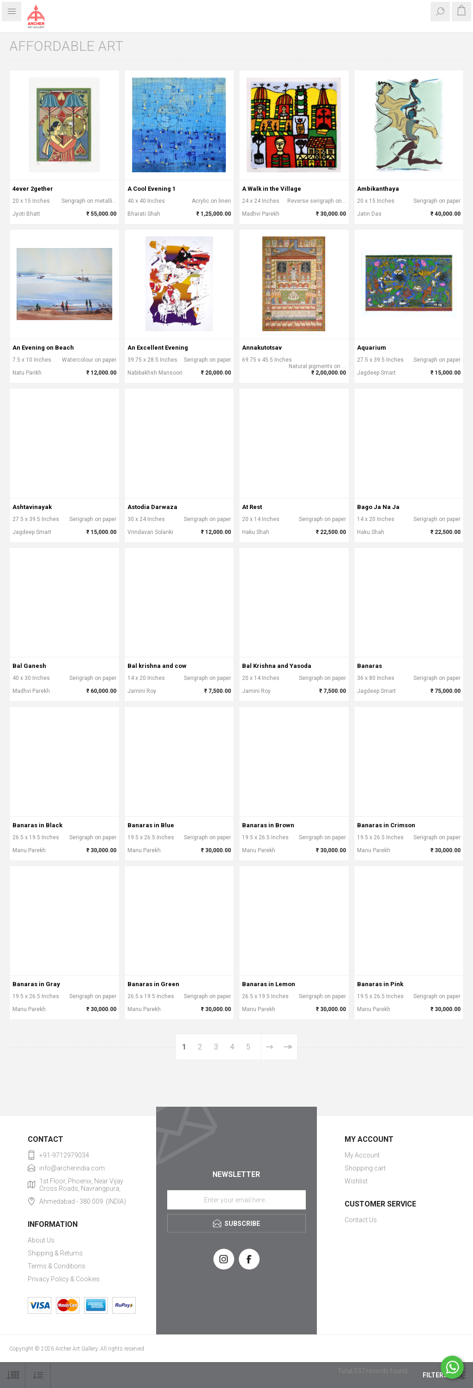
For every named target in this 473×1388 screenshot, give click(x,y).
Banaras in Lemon (268, 984)
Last (287, 1047)
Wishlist (356, 1181)
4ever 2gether (32, 188)
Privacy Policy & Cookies (64, 1279)
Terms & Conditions (56, 1266)
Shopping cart (365, 1168)
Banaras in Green (153, 984)
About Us (41, 1240)
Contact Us (361, 1220)
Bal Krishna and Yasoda (276, 665)
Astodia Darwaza (152, 506)
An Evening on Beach (43, 347)
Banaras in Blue (150, 825)
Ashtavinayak (32, 506)
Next (269, 1047)
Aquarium (371, 347)
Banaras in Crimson (386, 825)
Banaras (369, 665)
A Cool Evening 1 (151, 188)
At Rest (252, 506)
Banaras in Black (37, 825)
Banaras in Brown (268, 825)
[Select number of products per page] (12, 1375)
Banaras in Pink (380, 984)
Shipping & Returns (55, 1253)
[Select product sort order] (38, 1375)
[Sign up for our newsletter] (236, 1199)
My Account (362, 1155)
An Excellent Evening (157, 347)
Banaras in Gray (36, 984)
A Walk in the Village (271, 188)
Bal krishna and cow (157, 665)
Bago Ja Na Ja (378, 506)
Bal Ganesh (29, 665)
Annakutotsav (262, 347)
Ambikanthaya (378, 188)
